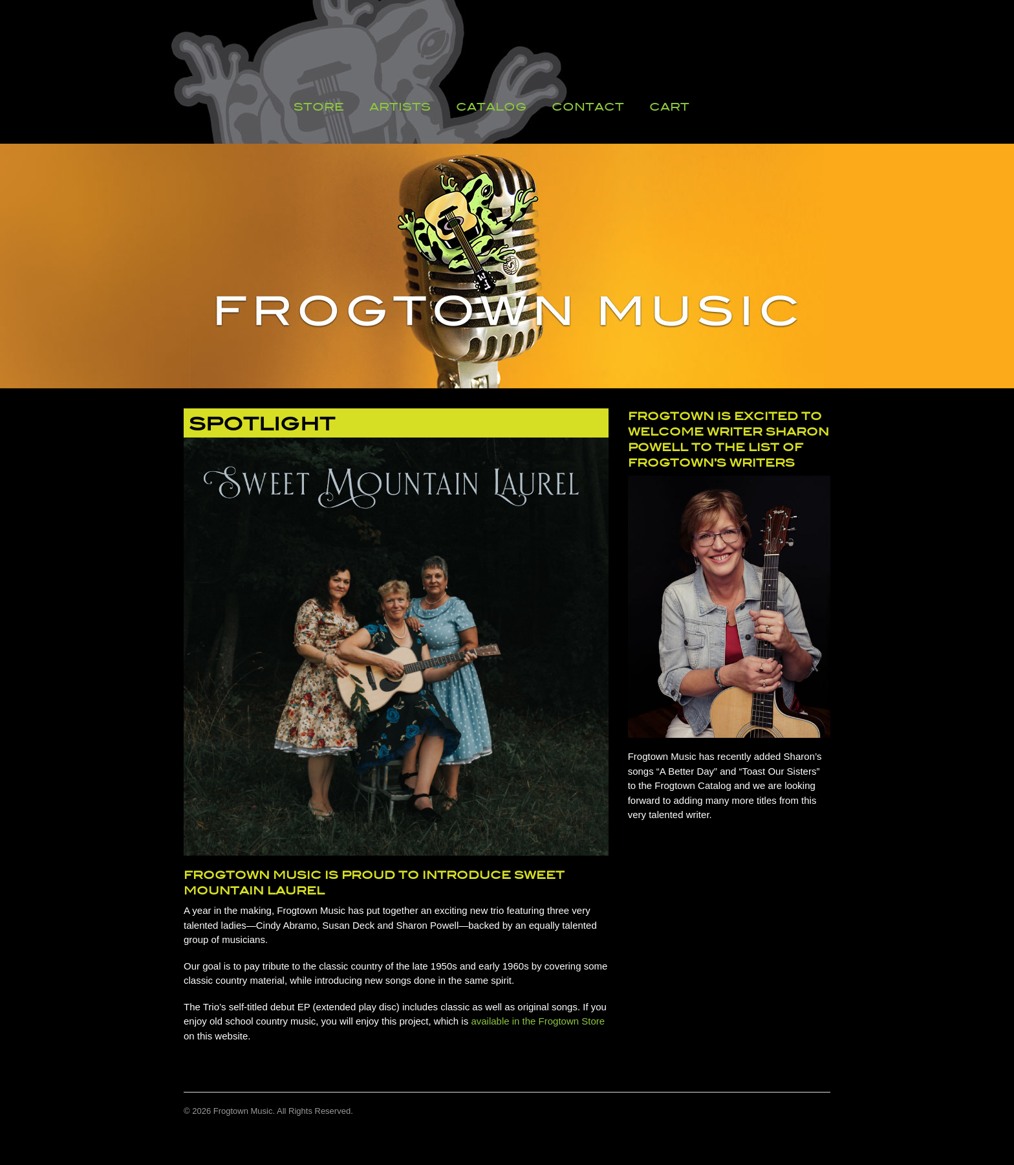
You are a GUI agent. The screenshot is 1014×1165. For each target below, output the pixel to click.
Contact (588, 107)
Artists (400, 107)
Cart (669, 107)
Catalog (491, 107)
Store (319, 107)
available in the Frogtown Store (538, 1020)
